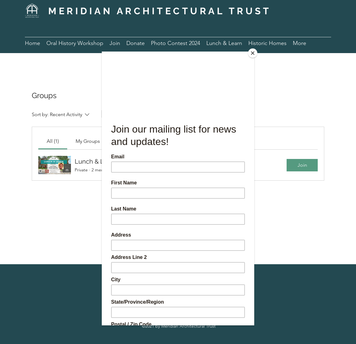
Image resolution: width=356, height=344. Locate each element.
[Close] (252, 53)
